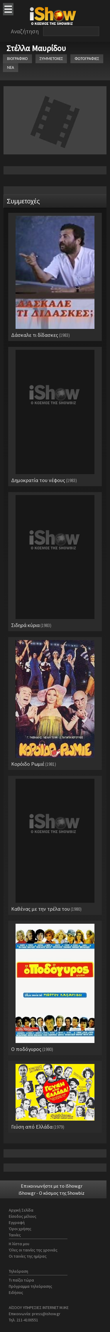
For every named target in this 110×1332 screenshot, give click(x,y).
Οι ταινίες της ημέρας (28, 1256)
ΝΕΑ (10, 67)
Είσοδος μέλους (22, 1216)
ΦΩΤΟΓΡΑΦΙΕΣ (87, 58)
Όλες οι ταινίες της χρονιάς (33, 1250)
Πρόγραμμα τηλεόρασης (30, 1286)
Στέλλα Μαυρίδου (36, 48)
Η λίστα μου (19, 1243)
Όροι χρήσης (20, 1228)
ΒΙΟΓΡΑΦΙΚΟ (17, 58)
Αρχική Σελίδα (21, 1210)
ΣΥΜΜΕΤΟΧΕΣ (51, 58)
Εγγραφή (17, 1222)
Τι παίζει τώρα (21, 1280)
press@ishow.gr (46, 1313)
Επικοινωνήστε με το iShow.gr (51, 1186)
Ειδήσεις (16, 1292)
